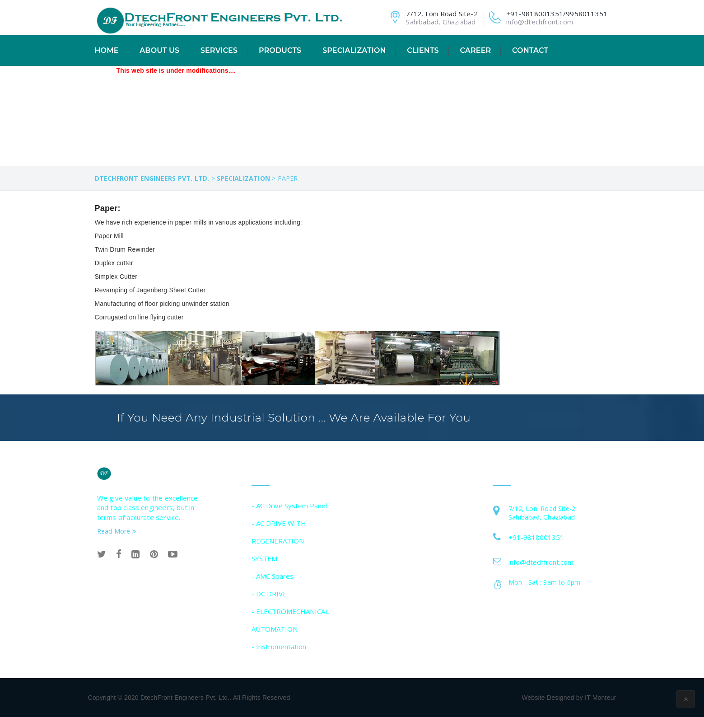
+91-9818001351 (536, 537)
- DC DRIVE (269, 593)
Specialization (354, 50)
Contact (530, 50)
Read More (116, 531)
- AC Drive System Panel (289, 505)
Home (107, 50)
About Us (159, 50)
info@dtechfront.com (539, 21)
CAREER (475, 50)
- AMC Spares (273, 576)
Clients (422, 50)
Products (280, 50)
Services (219, 50)
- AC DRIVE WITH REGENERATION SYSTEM (279, 541)
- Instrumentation (279, 646)
